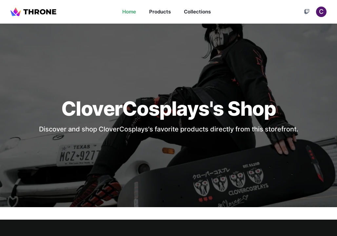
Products (160, 12)
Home (129, 12)
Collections (197, 12)
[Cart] (306, 11)
